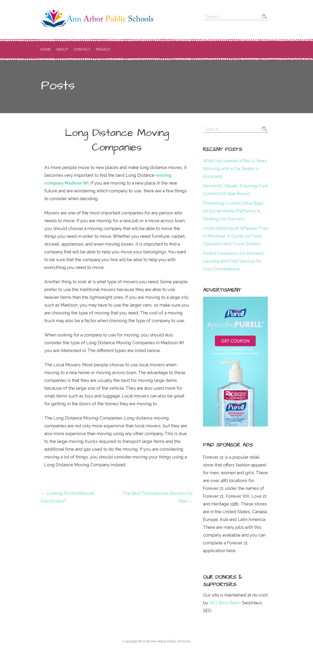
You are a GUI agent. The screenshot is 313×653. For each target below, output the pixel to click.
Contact (82, 49)
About (62, 49)
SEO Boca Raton (224, 602)
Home (45, 49)
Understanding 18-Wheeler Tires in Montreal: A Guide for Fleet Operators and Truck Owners (236, 236)
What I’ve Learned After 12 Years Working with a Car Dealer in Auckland (235, 168)
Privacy (103, 49)
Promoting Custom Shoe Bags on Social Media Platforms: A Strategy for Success (233, 211)
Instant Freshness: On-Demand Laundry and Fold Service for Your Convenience (233, 261)
